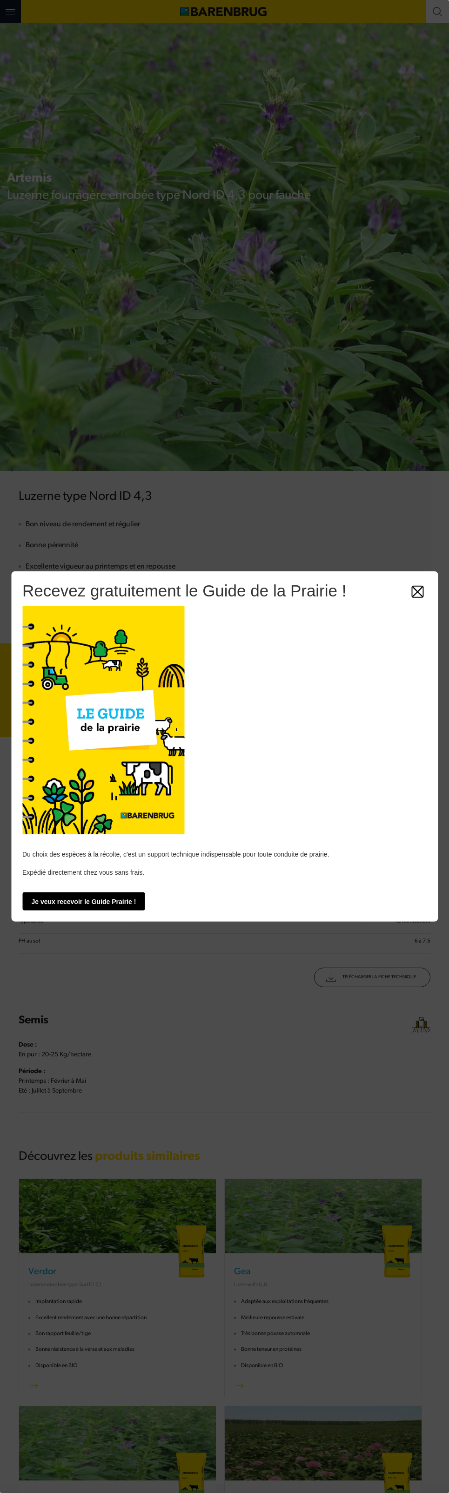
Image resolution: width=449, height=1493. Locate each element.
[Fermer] (417, 591)
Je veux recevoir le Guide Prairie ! (84, 901)
